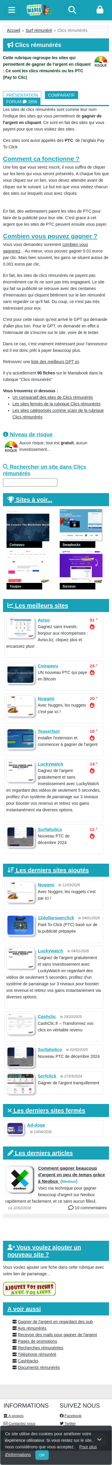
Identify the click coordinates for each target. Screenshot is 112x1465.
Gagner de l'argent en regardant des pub (55, 1321)
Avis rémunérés (32, 1328)
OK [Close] (42, 1455)
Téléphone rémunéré (37, 1354)
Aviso (44, 619)
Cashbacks (28, 1361)
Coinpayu (48, 665)
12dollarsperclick (56, 917)
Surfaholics (50, 829)
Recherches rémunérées (40, 1347)
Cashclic (47, 1016)
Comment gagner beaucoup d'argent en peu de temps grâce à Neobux (71, 1175)
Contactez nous (19, 1423)
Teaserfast (49, 731)
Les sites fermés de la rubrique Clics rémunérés (56, 403)
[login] (100, 10)
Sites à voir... (34, 499)
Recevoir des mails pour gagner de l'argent (57, 1334)
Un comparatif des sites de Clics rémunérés (52, 397)
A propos (13, 1416)
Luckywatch (50, 763)
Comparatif (61, 95)
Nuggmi (46, 698)
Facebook (71, 1416)
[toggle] (11, 10)
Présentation (22, 95)
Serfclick (47, 1075)
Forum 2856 (21, 101)
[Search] (72, 10)
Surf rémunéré (39, 30)
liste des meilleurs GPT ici (55, 361)
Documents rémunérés (39, 1367)
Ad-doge (36, 1124)
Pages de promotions (37, 1341)
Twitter (68, 1423)
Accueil (13, 30)
